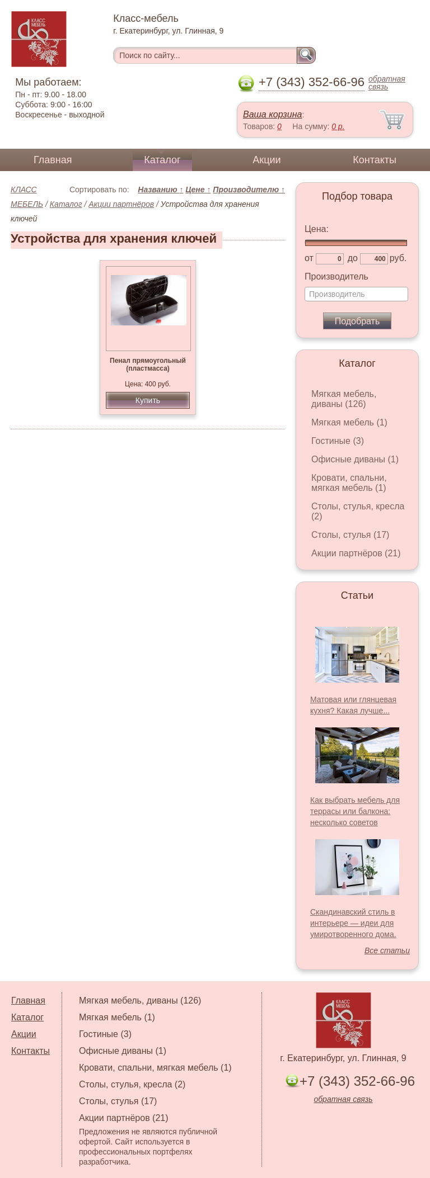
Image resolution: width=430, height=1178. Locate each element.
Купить (147, 400)
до (353, 258)
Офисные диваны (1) (355, 459)
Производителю (249, 189)
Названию (160, 189)
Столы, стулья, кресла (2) (132, 1084)
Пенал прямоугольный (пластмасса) (148, 364)
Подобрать (357, 321)
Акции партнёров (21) (356, 553)
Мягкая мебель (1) (349, 422)
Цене (198, 189)
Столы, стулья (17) (350, 535)
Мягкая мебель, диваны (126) (343, 399)
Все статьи (387, 950)
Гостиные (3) (337, 441)
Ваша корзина (272, 114)
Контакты (374, 159)
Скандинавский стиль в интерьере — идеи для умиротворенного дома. (353, 923)
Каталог (162, 159)
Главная (53, 159)
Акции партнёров (121, 204)
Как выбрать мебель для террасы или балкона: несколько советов (355, 811)
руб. (398, 258)
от (309, 258)
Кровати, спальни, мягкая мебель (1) (349, 483)
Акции (267, 159)
